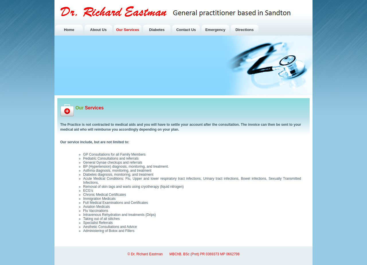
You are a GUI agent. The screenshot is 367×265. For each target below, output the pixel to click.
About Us (98, 30)
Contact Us (186, 30)
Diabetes (157, 30)
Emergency (215, 30)
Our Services (127, 30)
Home (69, 30)
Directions (244, 30)
